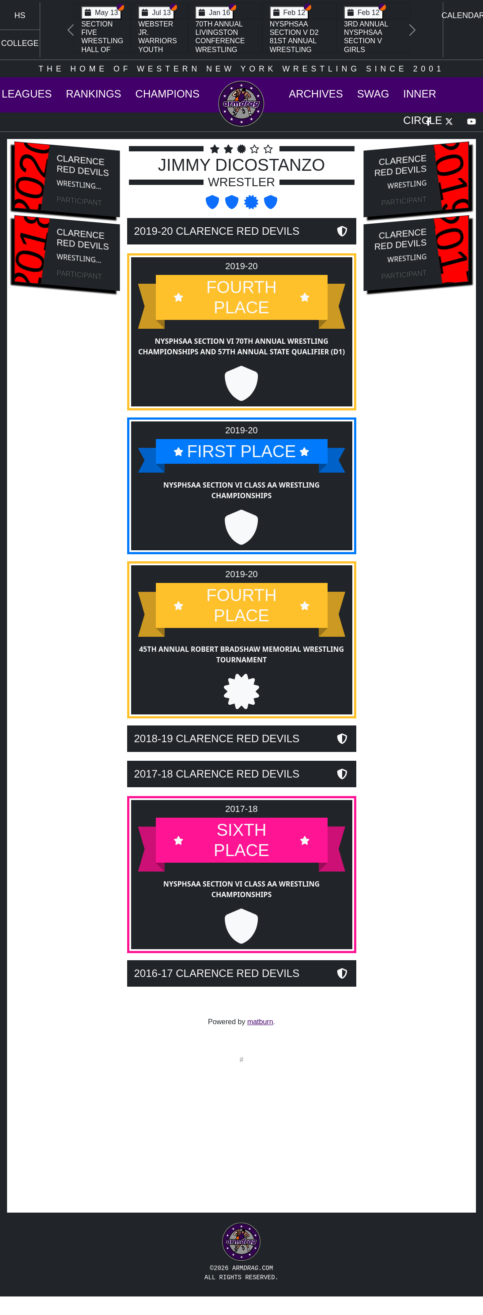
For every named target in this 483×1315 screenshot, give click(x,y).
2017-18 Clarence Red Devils (217, 793)
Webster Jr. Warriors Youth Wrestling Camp (159, 45)
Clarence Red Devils (83, 165)
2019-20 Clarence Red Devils (217, 231)
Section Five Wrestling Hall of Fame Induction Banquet (102, 49)
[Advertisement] (67, 447)
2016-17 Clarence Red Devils (217, 992)
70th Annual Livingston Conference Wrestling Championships (224, 41)
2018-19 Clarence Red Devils (217, 757)
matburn (260, 1022)
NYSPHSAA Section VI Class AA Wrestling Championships (241, 490)
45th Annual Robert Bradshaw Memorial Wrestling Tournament (241, 674)
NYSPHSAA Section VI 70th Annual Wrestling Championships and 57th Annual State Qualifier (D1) (241, 346)
